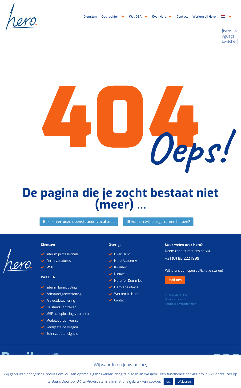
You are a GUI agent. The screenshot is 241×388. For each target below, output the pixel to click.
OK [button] (168, 382)
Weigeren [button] (184, 382)
